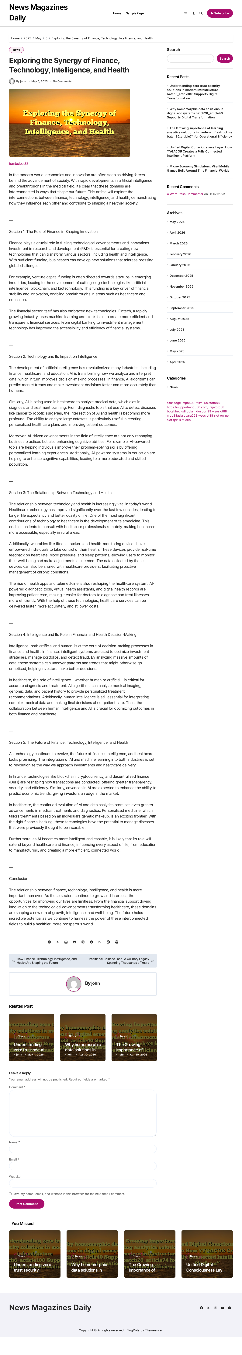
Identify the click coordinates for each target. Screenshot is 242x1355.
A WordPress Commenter (185, 194)
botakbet (173, 411)
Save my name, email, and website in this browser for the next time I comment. (68, 1212)
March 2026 (179, 243)
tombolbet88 (20, 181)
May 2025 (177, 351)
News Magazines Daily (50, 1325)
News (16, 49)
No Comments (62, 99)
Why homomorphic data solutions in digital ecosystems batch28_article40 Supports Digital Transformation (195, 113)
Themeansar (153, 1348)
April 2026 (177, 232)
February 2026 (180, 254)
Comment (17, 1105)
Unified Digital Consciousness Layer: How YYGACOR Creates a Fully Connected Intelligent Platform (199, 151)
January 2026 (180, 265)
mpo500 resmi (192, 403)
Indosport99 (202, 411)
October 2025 (180, 297)
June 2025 (178, 340)
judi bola (187, 411)
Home (117, 13)
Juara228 (190, 415)
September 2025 (182, 308)
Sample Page (134, 13)
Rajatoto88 (212, 403)
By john (17, 99)
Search (173, 49)
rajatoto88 (216, 407)
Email (14, 1177)
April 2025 (177, 362)
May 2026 (177, 222)
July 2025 (177, 329)
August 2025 (179, 319)
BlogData (133, 1348)
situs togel (174, 403)
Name (14, 1160)
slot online (221, 415)
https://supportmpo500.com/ (188, 407)
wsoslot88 (219, 411)
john (95, 1001)
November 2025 (182, 286)
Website (14, 1194)
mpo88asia (175, 415)
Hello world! (217, 194)
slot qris (172, 420)
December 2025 (181, 276)
